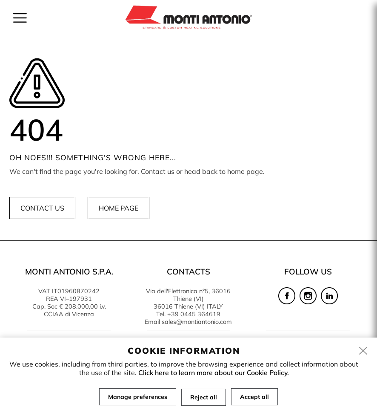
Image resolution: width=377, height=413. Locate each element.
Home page (118, 208)
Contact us (42, 208)
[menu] (20, 18)
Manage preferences (137, 397)
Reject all (203, 397)
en (345, 12)
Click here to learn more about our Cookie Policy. (213, 372)
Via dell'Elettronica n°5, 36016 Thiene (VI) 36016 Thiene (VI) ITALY (188, 298)
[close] (363, 351)
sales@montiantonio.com (197, 322)
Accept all (254, 397)
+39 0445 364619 (193, 314)
